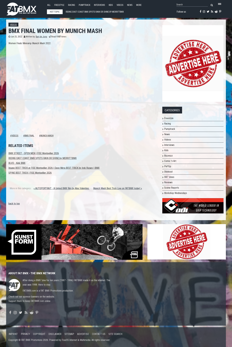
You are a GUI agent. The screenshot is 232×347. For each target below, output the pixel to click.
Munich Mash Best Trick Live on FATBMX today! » (117, 188)
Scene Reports (171, 187)
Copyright (39, 334)
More (139, 5)
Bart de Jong (41, 36)
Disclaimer (55, 334)
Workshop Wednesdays (175, 193)
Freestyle (59, 5)
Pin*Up (167, 166)
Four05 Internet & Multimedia (76, 340)
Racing (71, 5)
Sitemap (69, 334)
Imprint (13, 334)
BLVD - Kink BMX (16, 163)
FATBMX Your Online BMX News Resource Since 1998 (25, 8)
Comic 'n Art (170, 161)
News (129, 5)
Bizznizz (168, 155)
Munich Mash (47, 135)
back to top (14, 203)
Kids (111, 5)
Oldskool (168, 171)
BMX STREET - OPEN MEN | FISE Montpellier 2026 (33, 153)
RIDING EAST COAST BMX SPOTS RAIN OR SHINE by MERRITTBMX (42, 158)
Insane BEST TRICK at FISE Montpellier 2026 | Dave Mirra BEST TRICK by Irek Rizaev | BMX (54, 167)
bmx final (29, 135)
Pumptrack (84, 5)
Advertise (83, 334)
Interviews (99, 5)
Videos (120, 5)
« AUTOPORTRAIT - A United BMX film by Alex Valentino (61, 188)
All (49, 5)
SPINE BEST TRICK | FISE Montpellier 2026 (30, 172)
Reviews (168, 182)
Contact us (98, 334)
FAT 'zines (169, 177)
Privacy (25, 334)
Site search (115, 334)
